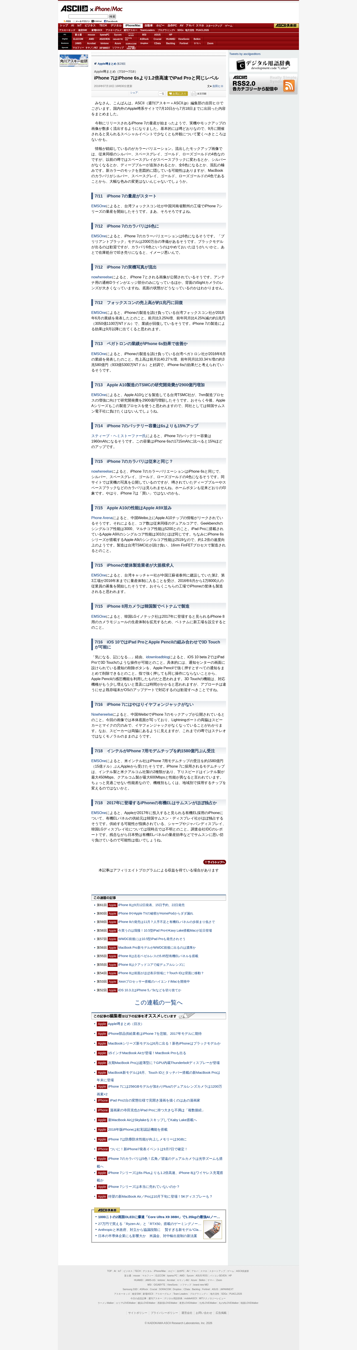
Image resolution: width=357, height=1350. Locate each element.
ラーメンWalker (106, 1303)
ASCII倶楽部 (286, 25)
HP (170, 34)
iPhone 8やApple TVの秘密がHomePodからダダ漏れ (155, 913)
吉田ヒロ (217, 86)
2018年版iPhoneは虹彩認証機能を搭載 (138, 1129)
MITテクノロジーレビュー (212, 1298)
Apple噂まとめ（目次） (126, 1024)
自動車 (149, 25)
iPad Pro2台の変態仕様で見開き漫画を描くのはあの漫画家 (155, 1100)
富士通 (78, 34)
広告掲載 (221, 1312)
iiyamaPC (104, 34)
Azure (118, 43)
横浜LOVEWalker (146, 1303)
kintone (105, 43)
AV (182, 25)
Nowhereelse (101, 714)
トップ (64, 25)
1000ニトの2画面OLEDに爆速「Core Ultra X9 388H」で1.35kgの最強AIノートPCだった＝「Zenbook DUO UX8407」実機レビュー (200, 1217)
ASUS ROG (104, 39)
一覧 (161, 93)
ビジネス (90, 25)
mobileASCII (190, 1298)
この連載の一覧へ (159, 1002)
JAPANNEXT (104, 47)
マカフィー (78, 47)
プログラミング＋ (199, 1294)
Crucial (157, 39)
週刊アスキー (130, 30)
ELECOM (78, 39)
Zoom (210, 43)
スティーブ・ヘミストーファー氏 (118, 436)
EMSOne (98, 206)
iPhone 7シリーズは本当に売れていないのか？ (144, 1187)
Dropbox (144, 43)
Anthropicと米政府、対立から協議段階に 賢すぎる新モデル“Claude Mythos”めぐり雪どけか (169, 1230)
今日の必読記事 (138, 1298)
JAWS (78, 43)
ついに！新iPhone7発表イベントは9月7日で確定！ (149, 1149)
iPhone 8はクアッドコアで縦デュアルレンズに (151, 964)
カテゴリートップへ (212, 862)
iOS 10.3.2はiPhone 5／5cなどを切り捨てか (149, 990)
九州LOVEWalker (208, 1303)
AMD (91, 39)
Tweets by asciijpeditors (244, 54)
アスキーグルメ (114, 30)
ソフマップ (118, 47)
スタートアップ (214, 25)
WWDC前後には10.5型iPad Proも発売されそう (152, 939)
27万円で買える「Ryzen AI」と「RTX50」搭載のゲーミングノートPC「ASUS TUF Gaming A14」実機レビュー (184, 1224)
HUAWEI (170, 39)
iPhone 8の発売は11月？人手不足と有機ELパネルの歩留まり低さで (166, 922)
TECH (103, 25)
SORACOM (165, 1289)
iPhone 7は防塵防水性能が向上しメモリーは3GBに (147, 1139)
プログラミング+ (166, 30)
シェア (134, 92)
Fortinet (184, 43)
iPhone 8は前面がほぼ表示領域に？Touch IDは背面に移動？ (161, 973)
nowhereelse (101, 277)
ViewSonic (184, 39)
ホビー (160, 25)
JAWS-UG (150, 1280)
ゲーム (228, 25)
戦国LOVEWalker (249, 1303)
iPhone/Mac (106, 9)
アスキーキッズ (67, 30)
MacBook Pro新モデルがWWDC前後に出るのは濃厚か (157, 947)
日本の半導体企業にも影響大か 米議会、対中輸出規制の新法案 (147, 1236)
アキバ (190, 25)
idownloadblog (157, 657)
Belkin (197, 39)
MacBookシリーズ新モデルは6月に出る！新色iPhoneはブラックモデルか (164, 1043)
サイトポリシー (137, 1312)
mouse (91, 34)
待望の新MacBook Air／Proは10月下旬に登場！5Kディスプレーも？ (160, 1196)
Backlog (170, 43)
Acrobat (91, 43)
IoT (79, 25)
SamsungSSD (128, 39)
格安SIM (82, 30)
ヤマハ (197, 43)
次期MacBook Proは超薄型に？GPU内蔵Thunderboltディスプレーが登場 (164, 1063)
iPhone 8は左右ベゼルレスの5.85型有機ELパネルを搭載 (158, 956)
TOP (109, 1271)
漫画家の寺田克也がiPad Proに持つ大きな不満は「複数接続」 (157, 1110)
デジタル (116, 25)
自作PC (172, 25)
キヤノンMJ (91, 47)
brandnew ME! (131, 48)
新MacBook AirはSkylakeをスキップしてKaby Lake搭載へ (152, 1120)
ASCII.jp (74, 8)
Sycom (118, 34)
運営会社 (186, 1312)
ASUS (157, 34)
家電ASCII (97, 30)
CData (157, 43)
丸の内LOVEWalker (229, 1303)
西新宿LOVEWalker (167, 1303)
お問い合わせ (204, 1312)
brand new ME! (201, 1284)
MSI (144, 34)
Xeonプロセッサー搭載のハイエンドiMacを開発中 (154, 981)
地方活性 (189, 30)
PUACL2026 (202, 30)
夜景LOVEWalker (188, 1303)
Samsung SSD (130, 1289)
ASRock (144, 39)
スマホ (200, 25)
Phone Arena (101, 518)
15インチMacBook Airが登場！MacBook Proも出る (147, 1053)
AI (72, 25)
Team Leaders (180, 1294)
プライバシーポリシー (164, 1312)
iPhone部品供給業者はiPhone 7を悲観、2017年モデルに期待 (155, 1033)
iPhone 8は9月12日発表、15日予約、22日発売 (151, 905)
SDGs (180, 30)
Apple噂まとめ (107, 63)
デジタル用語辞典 (173, 1298)
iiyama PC (172, 1275)
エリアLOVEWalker (126, 1303)
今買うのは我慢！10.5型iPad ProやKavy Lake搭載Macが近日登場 (165, 930)
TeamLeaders (147, 30)
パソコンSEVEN (131, 34)
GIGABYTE (118, 39)
